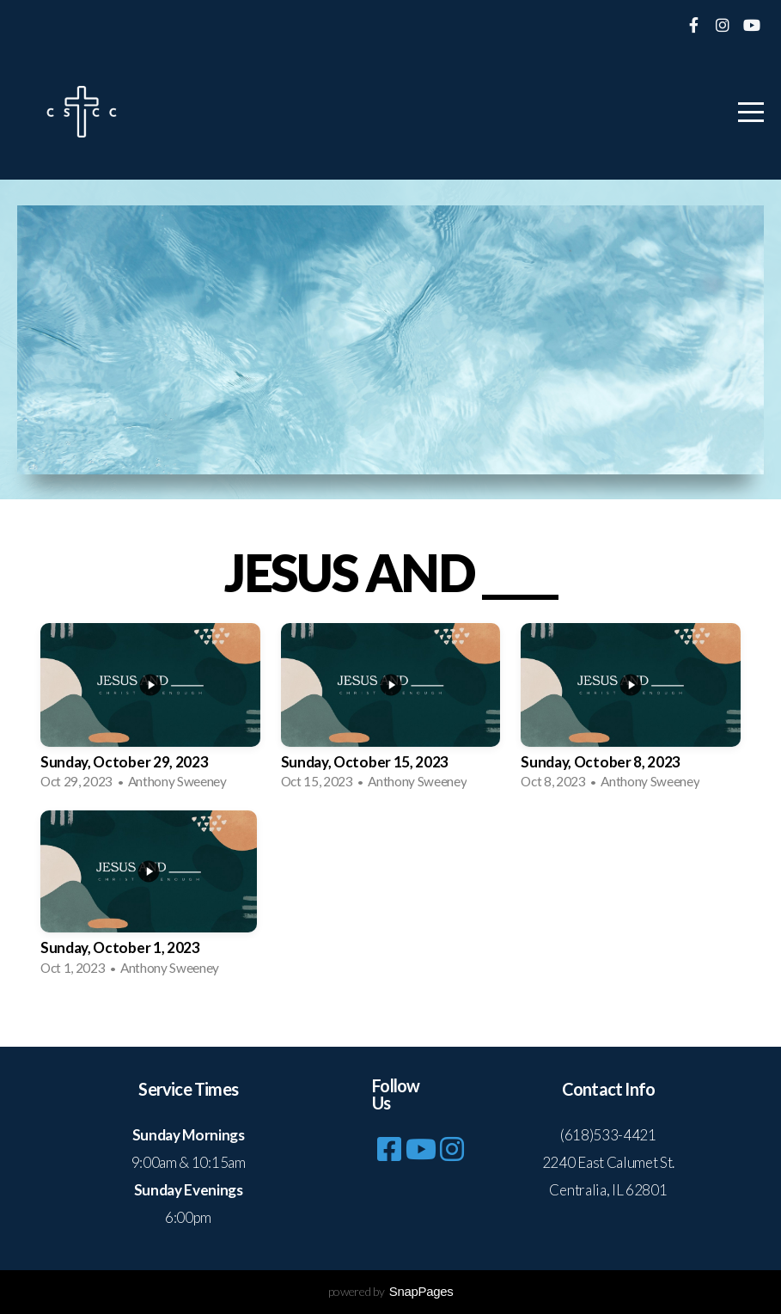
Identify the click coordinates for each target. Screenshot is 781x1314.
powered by (391, 1291)
